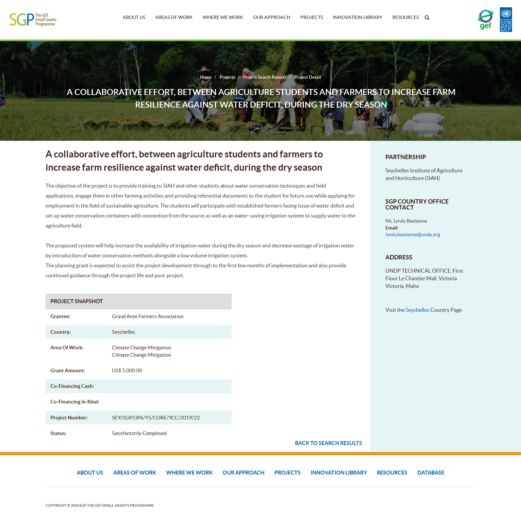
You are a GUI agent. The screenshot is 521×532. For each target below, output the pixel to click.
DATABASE (430, 473)
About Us (134, 17)
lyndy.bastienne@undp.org (412, 234)
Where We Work (223, 17)
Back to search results (328, 443)
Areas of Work (174, 17)
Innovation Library (357, 17)
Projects (311, 17)
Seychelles (417, 310)
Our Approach (271, 17)
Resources (405, 17)
